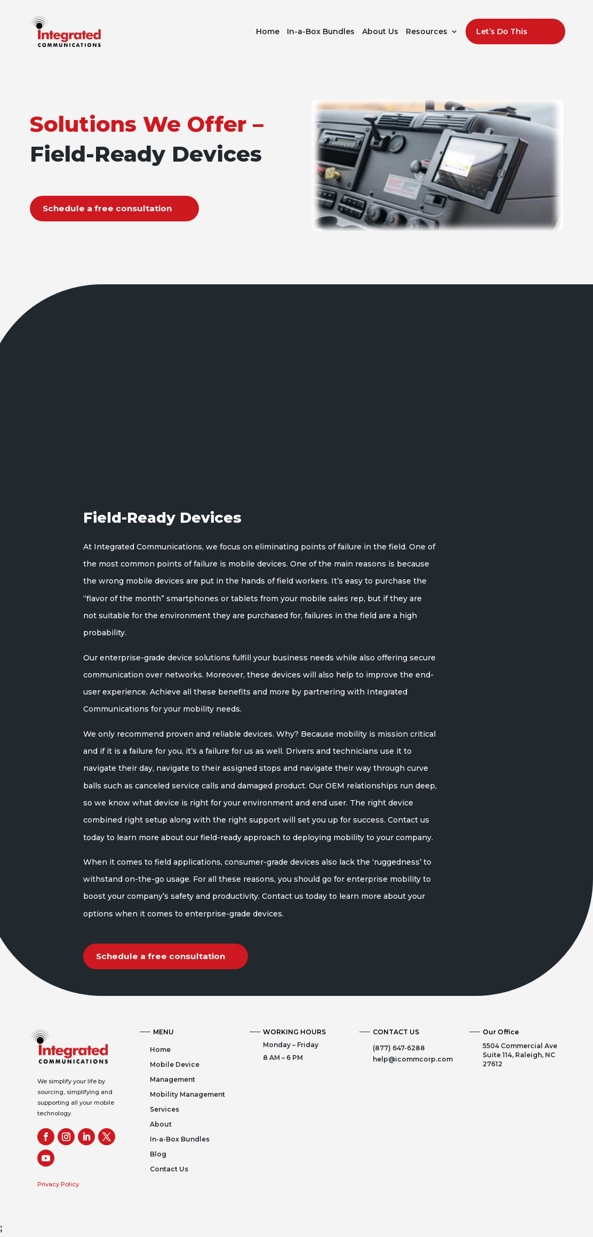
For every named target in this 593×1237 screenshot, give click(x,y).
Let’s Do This (501, 31)
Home (267, 31)
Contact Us (169, 1170)
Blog (158, 1155)
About (161, 1125)
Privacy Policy (58, 1184)
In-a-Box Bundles (321, 31)
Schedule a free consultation (110, 208)
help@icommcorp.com (413, 1060)
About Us (380, 31)
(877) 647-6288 (399, 1048)
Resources (426, 31)
